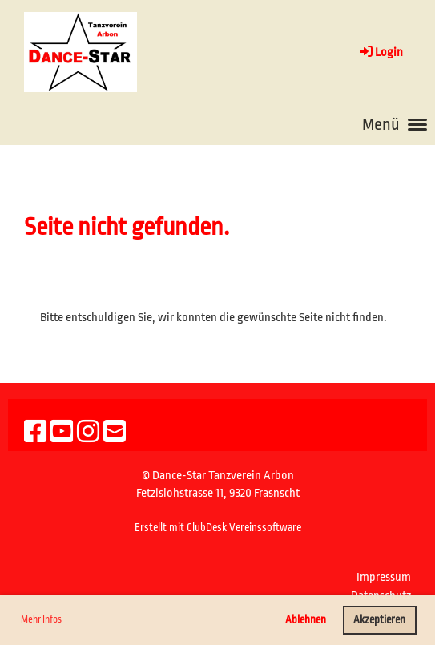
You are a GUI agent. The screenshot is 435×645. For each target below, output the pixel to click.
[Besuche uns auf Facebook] (35, 432)
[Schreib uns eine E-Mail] (114, 432)
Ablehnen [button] (305, 620)
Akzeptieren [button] (379, 620)
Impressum (383, 577)
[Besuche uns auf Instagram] (88, 432)
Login (380, 52)
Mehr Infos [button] (41, 619)
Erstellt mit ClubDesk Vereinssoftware (218, 528)
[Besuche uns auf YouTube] (61, 432)
